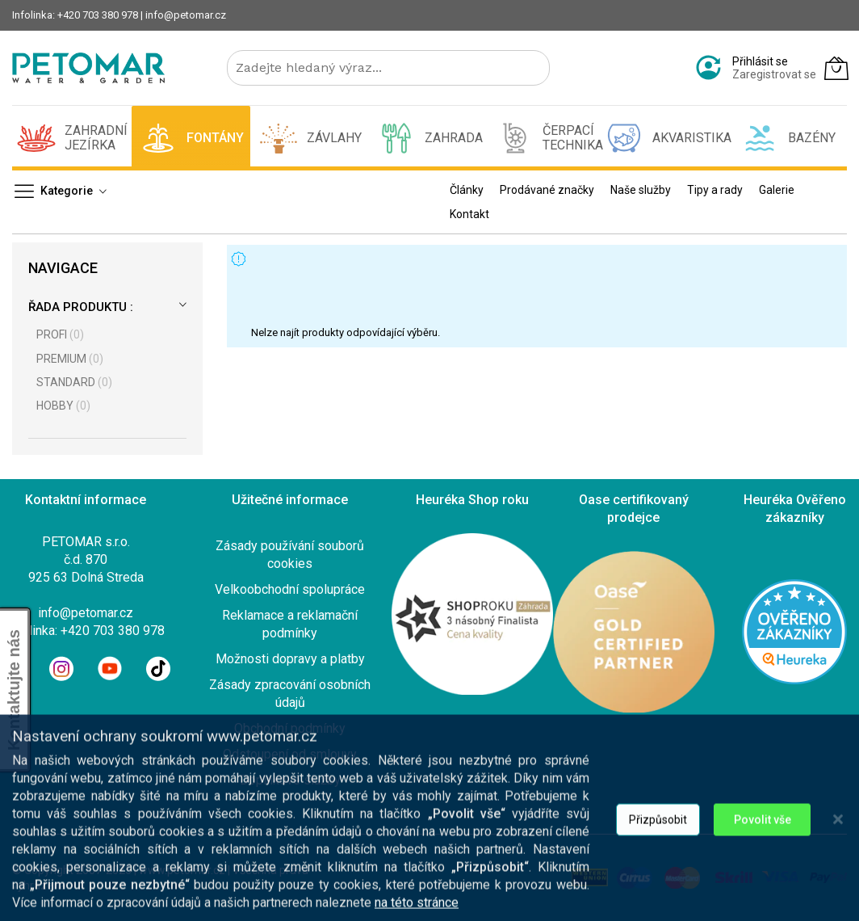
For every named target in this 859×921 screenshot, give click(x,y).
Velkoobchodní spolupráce (290, 589)
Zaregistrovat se (774, 74)
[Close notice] (838, 886)
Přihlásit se (760, 61)
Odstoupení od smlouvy (290, 754)
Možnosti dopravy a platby (290, 659)
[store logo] (88, 68)
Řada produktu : (80, 307)
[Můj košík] (836, 68)
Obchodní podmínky (290, 728)
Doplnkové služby (290, 780)
